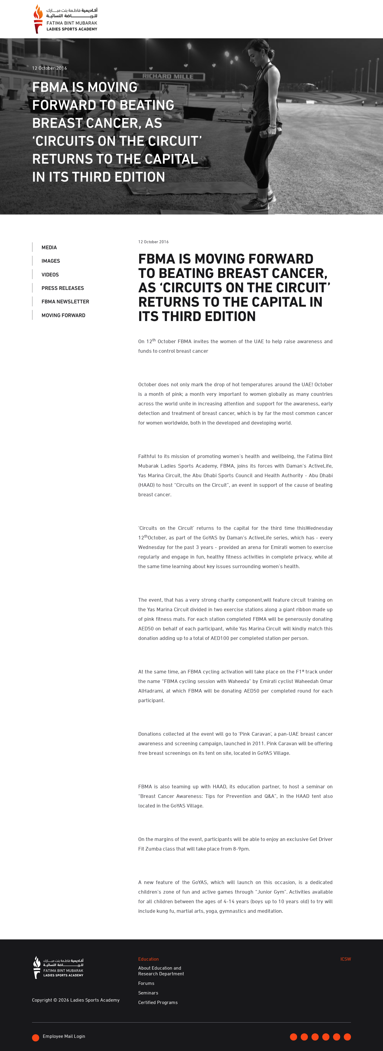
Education (225, 26)
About (137, 26)
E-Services (334, 26)
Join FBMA (279, 10)
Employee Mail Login (58, 1036)
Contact (308, 10)
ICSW (255, 26)
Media (164, 26)
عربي (330, 10)
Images (51, 260)
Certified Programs (158, 1002)
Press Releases (63, 288)
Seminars (148, 993)
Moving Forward (63, 315)
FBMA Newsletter (65, 301)
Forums (146, 983)
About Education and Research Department (161, 970)
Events (191, 26)
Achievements (290, 26)
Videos (50, 274)
